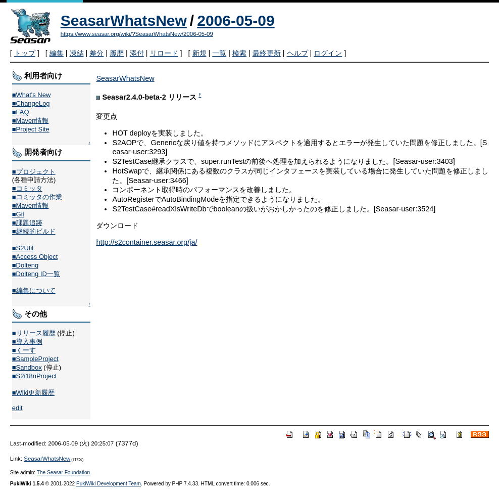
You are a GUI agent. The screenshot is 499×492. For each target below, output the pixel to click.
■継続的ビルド (34, 231)
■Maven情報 (30, 120)
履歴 (117, 53)
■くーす (24, 350)
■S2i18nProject (34, 376)
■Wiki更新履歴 (33, 392)
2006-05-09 (235, 20)
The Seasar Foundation (63, 472)
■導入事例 (27, 341)
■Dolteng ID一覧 (36, 274)
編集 (56, 53)
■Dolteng (25, 265)
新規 (199, 53)
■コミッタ (27, 188)
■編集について (34, 290)
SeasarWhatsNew (124, 20)
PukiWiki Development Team (108, 483)
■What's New (31, 95)
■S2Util (22, 248)
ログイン (328, 53)
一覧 (219, 53)
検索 (239, 53)
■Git (18, 214)
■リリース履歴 (34, 333)
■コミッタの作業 (37, 197)
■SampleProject (35, 359)
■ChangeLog (31, 103)
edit (17, 408)
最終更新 (267, 53)
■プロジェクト (34, 171)
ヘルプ (297, 53)
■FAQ (20, 112)
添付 (137, 53)
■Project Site (30, 129)
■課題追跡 (27, 223)
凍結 (77, 53)
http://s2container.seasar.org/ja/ (146, 242)
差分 (96, 53)
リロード (164, 53)
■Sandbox (27, 367)
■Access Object (35, 256)
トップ (24, 53)
